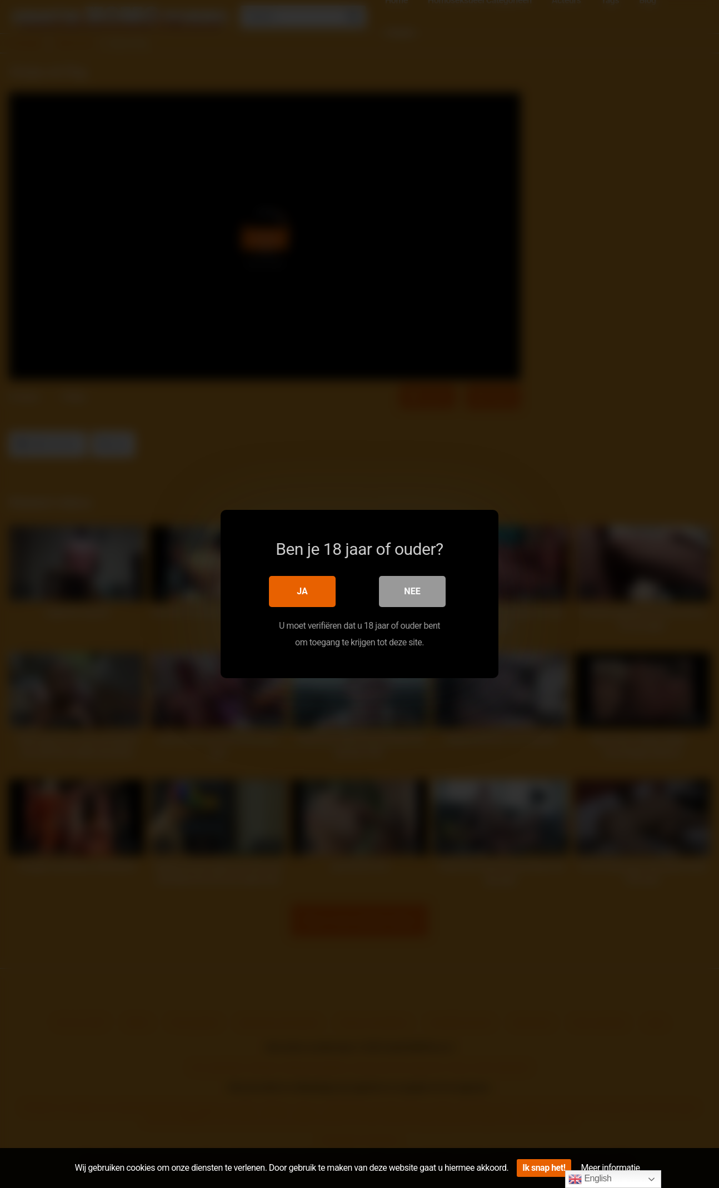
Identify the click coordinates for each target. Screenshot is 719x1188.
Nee (412, 591)
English (589, 1179)
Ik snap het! (543, 1167)
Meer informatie (610, 1167)
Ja (302, 591)
